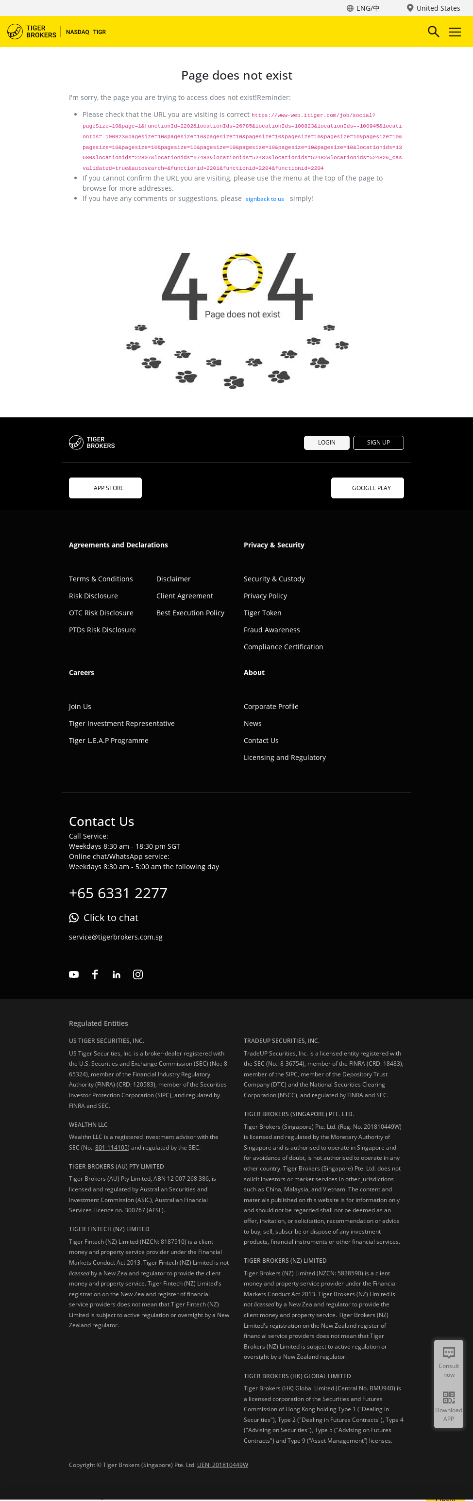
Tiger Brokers (63, 31)
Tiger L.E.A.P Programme (109, 740)
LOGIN (327, 442)
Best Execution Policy (190, 612)
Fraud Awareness (272, 629)
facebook (95, 974)
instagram (138, 974)
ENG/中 (368, 8)
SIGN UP (378, 442)
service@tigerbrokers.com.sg (116, 936)
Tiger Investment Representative (122, 723)
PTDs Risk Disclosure (102, 629)
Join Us (80, 706)
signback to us (265, 199)
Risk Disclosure (93, 595)
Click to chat (111, 917)
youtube (74, 974)
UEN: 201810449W (222, 1465)
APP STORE (105, 488)
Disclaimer (173, 578)
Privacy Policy (265, 595)
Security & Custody (274, 578)
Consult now (449, 1370)
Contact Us (261, 740)
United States (438, 8)
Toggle (453, 31)
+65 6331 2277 (118, 893)
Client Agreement (184, 595)
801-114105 (111, 1147)
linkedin (116, 974)
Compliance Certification (283, 646)
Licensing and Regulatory (285, 757)
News (253, 723)
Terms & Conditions (101, 578)
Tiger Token (263, 612)
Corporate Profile (271, 706)
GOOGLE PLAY (367, 488)
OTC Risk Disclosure (101, 612)
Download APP (448, 1414)
